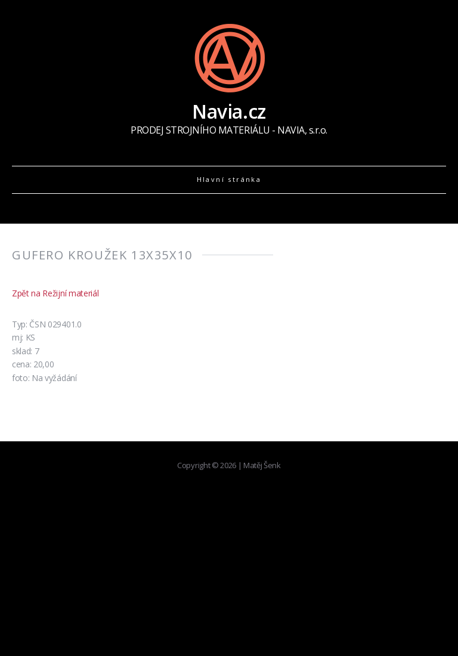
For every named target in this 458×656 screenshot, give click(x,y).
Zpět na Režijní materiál (55, 293)
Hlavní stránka (229, 179)
